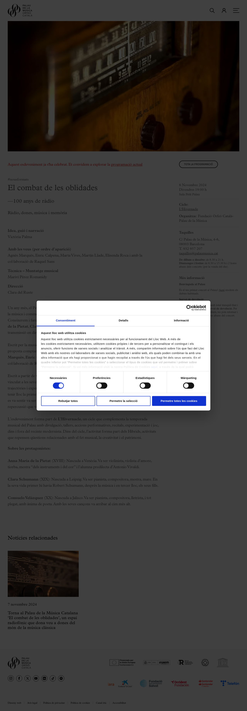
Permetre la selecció (123, 401)
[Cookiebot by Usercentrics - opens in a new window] (189, 308)
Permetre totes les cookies (179, 401)
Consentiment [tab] (65, 320)
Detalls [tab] (123, 320)
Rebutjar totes (68, 401)
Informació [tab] (181, 320)
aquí (154, 367)
